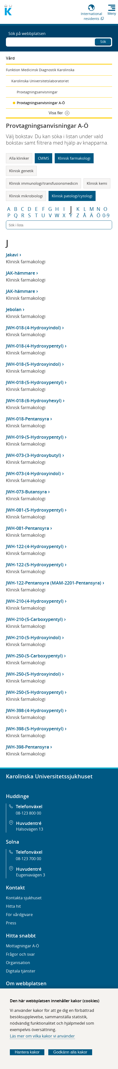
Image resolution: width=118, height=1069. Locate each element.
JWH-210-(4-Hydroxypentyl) (35, 601)
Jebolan (13, 309)
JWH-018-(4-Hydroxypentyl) (35, 346)
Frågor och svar (20, 954)
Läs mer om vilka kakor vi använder (42, 1036)
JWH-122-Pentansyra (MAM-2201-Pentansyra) (53, 583)
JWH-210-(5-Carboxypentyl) (34, 619)
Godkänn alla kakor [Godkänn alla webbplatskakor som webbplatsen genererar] (70, 1052)
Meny (112, 14)
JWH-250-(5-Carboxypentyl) (34, 656)
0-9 (105, 215)
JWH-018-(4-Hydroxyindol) (33, 328)
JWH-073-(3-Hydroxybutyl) (33, 455)
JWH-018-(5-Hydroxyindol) (33, 364)
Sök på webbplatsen (27, 33)
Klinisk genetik (21, 170)
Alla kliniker (19, 158)
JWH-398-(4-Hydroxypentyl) (35, 710)
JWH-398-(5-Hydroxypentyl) (35, 729)
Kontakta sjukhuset (24, 898)
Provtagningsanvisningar (37, 92)
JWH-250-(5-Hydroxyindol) (33, 674)
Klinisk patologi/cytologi (72, 195)
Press (11, 923)
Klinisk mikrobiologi (26, 195)
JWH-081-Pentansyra (27, 528)
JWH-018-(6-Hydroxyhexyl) (34, 400)
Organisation (18, 962)
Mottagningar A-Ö (22, 946)
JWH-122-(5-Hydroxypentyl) (35, 565)
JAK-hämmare (20, 273)
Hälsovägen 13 (29, 829)
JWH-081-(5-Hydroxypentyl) (35, 510)
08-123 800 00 (28, 813)
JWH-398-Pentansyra (27, 747)
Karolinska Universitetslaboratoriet (40, 81)
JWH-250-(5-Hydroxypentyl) (35, 692)
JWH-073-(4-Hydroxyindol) (33, 473)
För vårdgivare (19, 914)
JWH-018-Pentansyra (27, 419)
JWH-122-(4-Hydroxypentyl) (35, 546)
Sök (103, 41)
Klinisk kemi (97, 183)
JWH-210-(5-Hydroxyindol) (33, 637)
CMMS (43, 158)
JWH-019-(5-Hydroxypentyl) (35, 437)
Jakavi (12, 255)
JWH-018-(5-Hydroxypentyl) (35, 382)
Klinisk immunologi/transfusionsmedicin (43, 183)
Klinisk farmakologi (74, 158)
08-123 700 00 (28, 858)
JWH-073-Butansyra (26, 492)
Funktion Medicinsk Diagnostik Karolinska (40, 69)
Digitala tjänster (20, 971)
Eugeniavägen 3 (30, 875)
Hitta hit (13, 906)
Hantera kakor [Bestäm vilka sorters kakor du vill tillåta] (27, 1052)
